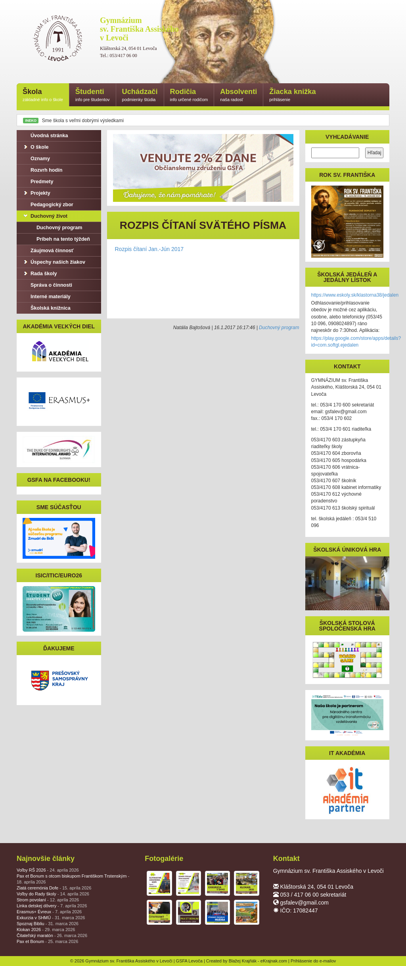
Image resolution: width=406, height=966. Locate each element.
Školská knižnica (47, 308)
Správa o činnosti (47, 285)
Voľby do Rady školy (53, 893)
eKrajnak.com (273, 960)
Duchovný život (45, 216)
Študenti (92, 95)
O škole (36, 147)
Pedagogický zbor (48, 204)
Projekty (36, 193)
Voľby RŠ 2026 (48, 870)
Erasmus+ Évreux (49, 911)
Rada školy (40, 273)
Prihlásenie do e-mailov (313, 960)
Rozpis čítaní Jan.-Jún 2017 (149, 249)
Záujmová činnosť (48, 250)
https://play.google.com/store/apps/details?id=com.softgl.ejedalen (356, 341)
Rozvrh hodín (42, 170)
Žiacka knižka (292, 95)
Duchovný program (279, 327)
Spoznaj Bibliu (48, 923)
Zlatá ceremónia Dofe (54, 888)
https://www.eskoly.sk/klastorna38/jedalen (355, 295)
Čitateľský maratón (52, 935)
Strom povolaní (48, 899)
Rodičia (189, 95)
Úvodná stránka (45, 135)
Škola (43, 95)
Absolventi (238, 95)
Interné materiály (47, 296)
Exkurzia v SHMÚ (51, 917)
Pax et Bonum (47, 941)
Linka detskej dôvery (52, 905)
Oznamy (36, 158)
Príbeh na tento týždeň (59, 239)
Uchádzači (140, 95)
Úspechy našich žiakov (54, 262)
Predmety (38, 181)
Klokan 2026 (46, 929)
